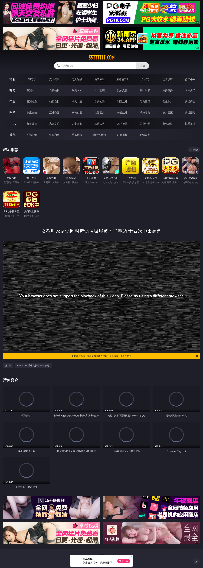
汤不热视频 (99, 134)
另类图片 (190, 112)
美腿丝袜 (122, 112)
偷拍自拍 (54, 101)
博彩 (12, 79)
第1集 (8, 365)
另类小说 (145, 123)
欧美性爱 (100, 101)
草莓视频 (77, 134)
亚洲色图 (54, 112)
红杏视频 (122, 134)
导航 (12, 134)
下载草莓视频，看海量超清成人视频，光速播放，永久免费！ (135, 356)
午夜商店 (54, 134)
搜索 (142, 65)
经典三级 (145, 101)
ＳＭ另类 (190, 90)
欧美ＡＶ (77, 90)
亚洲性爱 (32, 101)
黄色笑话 (168, 123)
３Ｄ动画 (100, 90)
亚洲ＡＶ (32, 90)
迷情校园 (122, 123)
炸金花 (145, 79)
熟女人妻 (122, 90)
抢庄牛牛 (190, 79)
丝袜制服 (145, 90)
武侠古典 (100, 123)
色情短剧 (145, 134)
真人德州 (54, 79)
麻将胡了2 (122, 79)
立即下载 (123, 560)
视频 (12, 90)
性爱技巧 (190, 123)
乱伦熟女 (168, 101)
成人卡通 (77, 101)
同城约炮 (32, 134)
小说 (12, 123)
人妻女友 (77, 123)
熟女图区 (168, 112)
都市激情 (32, 123)
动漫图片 (100, 112)
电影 (12, 101)
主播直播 (168, 90)
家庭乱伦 (54, 123)
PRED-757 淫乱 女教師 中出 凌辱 (33, 365)
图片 (12, 112)
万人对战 (77, 79)
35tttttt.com (101, 57)
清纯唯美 (145, 112)
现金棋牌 (168, 79)
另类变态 (190, 101)
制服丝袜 (122, 101)
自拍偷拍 (54, 90)
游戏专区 (100, 79)
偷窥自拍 (32, 112)
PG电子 (31, 79)
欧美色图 (77, 112)
